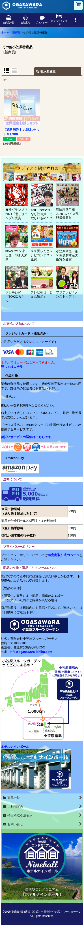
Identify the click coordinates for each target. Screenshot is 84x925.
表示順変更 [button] (46, 71)
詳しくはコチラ (12, 366)
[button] (75, 20)
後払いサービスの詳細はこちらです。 (27, 437)
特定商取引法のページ (63, 555)
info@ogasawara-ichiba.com (31, 652)
